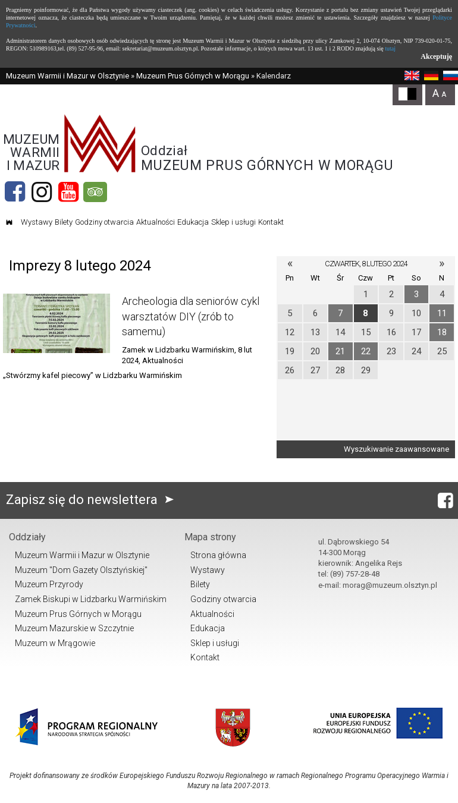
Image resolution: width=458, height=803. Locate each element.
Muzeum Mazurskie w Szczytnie (74, 628)
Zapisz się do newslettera (92, 499)
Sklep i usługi (233, 222)
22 (366, 351)
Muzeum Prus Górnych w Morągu (192, 75)
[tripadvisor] (95, 192)
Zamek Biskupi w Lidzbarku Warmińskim (91, 599)
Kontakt (271, 222)
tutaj (390, 48)
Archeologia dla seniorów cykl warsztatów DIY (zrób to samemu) (190, 316)
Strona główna (218, 555)
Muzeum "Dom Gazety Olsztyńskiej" (81, 570)
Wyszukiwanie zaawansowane (396, 449)
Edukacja (193, 222)
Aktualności (155, 222)
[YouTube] (68, 192)
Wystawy (36, 222)
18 (442, 332)
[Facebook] (15, 192)
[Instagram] (42, 192)
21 (340, 351)
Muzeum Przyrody (49, 584)
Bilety (64, 222)
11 (442, 313)
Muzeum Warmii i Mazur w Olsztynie (67, 75)
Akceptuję (436, 56)
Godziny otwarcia (104, 222)
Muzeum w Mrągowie (55, 643)
